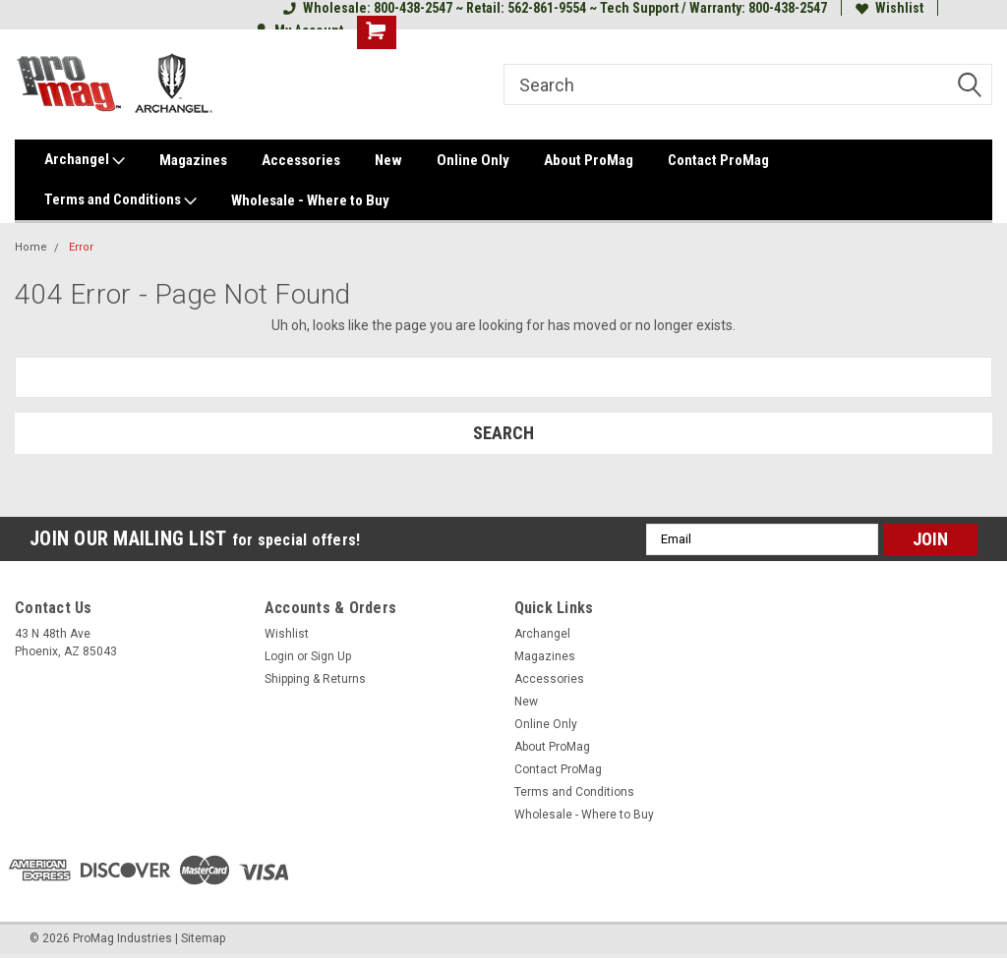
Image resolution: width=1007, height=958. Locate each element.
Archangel (84, 160)
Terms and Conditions (120, 200)
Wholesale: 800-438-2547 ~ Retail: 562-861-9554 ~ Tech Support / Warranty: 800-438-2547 (555, 8)
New (388, 160)
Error (81, 247)
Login (279, 656)
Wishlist (889, 8)
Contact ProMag (718, 160)
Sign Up (331, 656)
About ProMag (588, 160)
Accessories (301, 160)
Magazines (193, 160)
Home (31, 247)
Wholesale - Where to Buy (310, 200)
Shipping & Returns (315, 679)
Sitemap (203, 938)
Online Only (473, 160)
